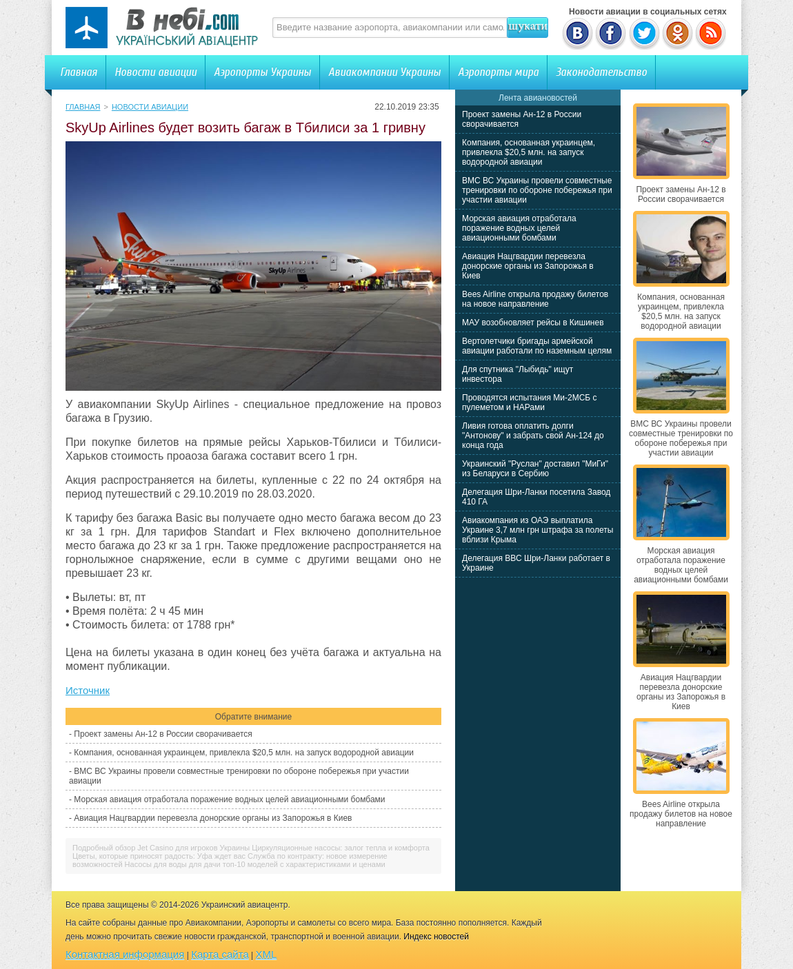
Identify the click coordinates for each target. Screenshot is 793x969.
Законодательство (601, 72)
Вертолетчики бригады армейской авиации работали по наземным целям (537, 346)
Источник (88, 690)
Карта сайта (220, 954)
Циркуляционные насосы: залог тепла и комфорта (341, 848)
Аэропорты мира (498, 72)
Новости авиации (155, 72)
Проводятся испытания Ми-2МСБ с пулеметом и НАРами (529, 402)
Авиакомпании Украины (384, 72)
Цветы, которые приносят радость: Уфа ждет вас (158, 856)
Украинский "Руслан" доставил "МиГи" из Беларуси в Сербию (535, 468)
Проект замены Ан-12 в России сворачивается (163, 734)
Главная (78, 72)
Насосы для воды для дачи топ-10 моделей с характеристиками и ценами (255, 864)
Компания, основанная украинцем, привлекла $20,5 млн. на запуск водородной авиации (244, 752)
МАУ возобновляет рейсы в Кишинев (533, 322)
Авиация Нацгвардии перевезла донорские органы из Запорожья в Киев (213, 818)
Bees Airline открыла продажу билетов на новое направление (535, 299)
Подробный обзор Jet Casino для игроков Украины (161, 848)
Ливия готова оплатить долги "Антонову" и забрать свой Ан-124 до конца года (533, 435)
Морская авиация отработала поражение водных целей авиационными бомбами (229, 799)
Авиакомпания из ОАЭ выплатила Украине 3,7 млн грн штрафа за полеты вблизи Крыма (537, 530)
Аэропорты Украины (262, 72)
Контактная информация (125, 954)
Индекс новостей (436, 936)
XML (266, 954)
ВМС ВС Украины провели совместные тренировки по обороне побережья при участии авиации (537, 190)
